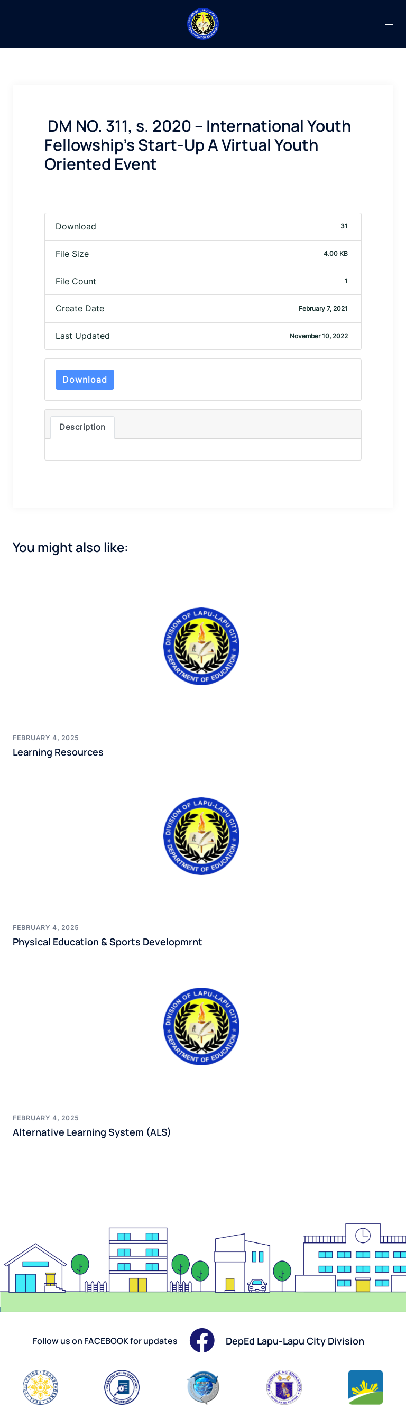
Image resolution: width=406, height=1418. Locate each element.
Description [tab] (82, 427)
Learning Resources (58, 751)
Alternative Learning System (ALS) (92, 1132)
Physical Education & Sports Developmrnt (107, 941)
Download (84, 379)
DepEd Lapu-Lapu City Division (295, 1340)
